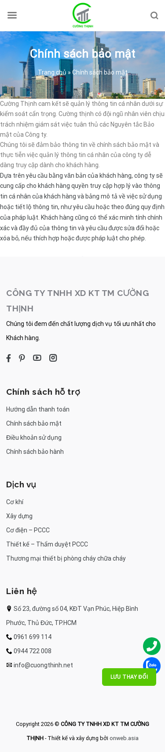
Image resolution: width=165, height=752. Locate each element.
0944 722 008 (32, 651)
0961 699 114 (32, 636)
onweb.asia (124, 738)
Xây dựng (19, 516)
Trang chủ (52, 72)
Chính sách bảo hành (35, 451)
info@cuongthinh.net (43, 665)
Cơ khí (14, 501)
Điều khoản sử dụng (34, 437)
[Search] (154, 15)
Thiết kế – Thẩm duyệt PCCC (47, 544)
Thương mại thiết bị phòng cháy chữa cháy (66, 558)
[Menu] (12, 15)
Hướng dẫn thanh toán (38, 409)
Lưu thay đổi (129, 677)
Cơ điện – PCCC (28, 530)
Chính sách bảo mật (34, 423)
